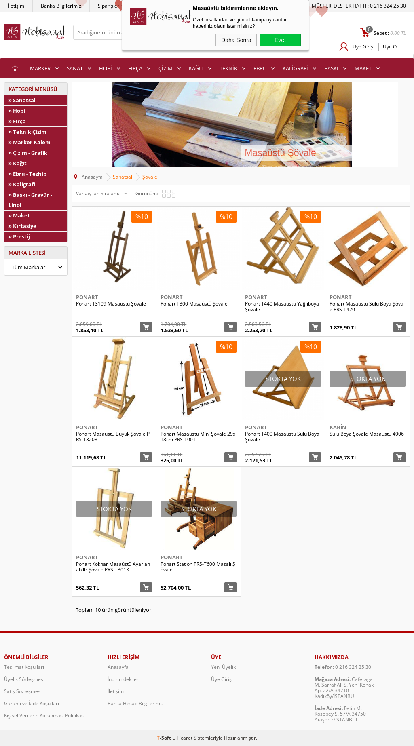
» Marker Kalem (29, 142)
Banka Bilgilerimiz (61, 5)
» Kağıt (17, 163)
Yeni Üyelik (223, 667)
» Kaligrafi (21, 184)
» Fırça (17, 121)
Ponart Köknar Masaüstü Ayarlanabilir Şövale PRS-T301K (113, 567)
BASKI (331, 68)
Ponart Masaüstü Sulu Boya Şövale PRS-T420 (367, 306)
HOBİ (105, 68)
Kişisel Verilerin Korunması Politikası (44, 715)
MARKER (40, 68)
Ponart (87, 297)
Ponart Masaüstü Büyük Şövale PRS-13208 (113, 437)
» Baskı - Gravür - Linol (30, 200)
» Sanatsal (22, 100)
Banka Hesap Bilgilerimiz (136, 703)
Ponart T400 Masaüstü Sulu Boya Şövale (282, 437)
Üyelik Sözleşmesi (24, 679)
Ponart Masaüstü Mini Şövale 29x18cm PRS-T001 (198, 437)
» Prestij (19, 236)
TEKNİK (228, 68)
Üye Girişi (363, 46)
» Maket (19, 215)
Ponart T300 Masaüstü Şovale (194, 304)
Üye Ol (390, 46)
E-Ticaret (182, 737)
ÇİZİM (165, 68)
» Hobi (16, 110)
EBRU (259, 68)
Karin (338, 427)
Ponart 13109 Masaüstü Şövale (111, 304)
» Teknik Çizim (27, 131)
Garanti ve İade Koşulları (31, 703)
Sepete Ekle (146, 327)
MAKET (363, 68)
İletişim (16, 5)
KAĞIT (196, 68)
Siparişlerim (111, 5)
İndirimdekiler (123, 679)
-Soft (164, 737)
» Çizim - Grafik (27, 152)
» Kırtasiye (22, 226)
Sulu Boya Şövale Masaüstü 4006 (367, 434)
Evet (280, 40)
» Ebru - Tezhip (27, 173)
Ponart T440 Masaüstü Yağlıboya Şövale (282, 306)
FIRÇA (135, 68)
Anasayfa (118, 667)
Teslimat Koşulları (24, 667)
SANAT (75, 68)
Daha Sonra (236, 40)
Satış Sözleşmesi (23, 691)
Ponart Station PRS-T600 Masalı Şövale (198, 567)
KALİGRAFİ (295, 68)
